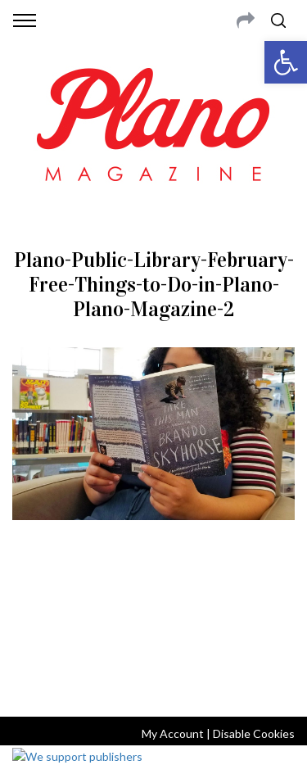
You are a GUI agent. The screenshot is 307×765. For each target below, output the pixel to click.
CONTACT (79, 598)
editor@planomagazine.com (154, 638)
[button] (285, 62)
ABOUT (31, 598)
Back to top (153, 682)
